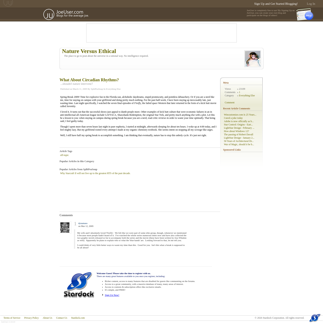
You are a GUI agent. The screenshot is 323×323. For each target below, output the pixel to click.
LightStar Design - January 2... (239, 137)
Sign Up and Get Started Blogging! (276, 3)
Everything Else (113, 89)
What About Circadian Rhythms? (89, 80)
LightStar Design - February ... (239, 127)
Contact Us (61, 317)
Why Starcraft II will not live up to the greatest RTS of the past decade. (95, 173)
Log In (311, 3)
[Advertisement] (161, 33)
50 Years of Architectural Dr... (239, 141)
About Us (47, 317)
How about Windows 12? (236, 131)
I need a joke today (233, 118)
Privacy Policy (31, 317)
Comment (229, 102)
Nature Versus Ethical (89, 51)
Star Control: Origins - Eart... (238, 124)
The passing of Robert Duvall (238, 134)
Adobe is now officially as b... (239, 121)
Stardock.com (78, 317)
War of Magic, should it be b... (239, 144)
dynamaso (83, 223)
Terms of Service (12, 317)
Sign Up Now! (112, 295)
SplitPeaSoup (97, 89)
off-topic (64, 155)
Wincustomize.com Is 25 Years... (240, 114)
